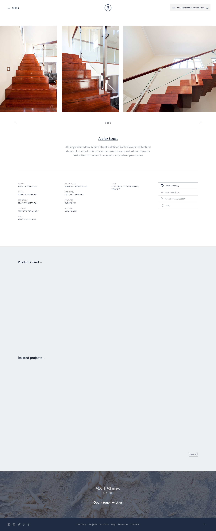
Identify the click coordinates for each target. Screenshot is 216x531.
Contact (135, 524)
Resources (123, 524)
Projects (93, 524)
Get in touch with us (108, 502)
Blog (113, 524)
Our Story (81, 524)
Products (104, 524)
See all (193, 454)
